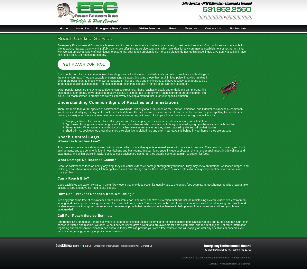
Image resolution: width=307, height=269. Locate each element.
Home (64, 28)
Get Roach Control (84, 64)
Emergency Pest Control (113, 28)
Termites (191, 28)
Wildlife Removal (149, 28)
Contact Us (213, 28)
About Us (82, 28)
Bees (172, 28)
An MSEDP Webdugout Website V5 (224, 264)
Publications (238, 28)
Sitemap (246, 264)
